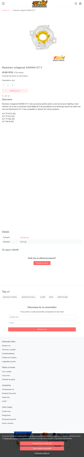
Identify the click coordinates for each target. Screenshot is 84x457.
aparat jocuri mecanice (29, 297)
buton (51, 297)
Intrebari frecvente (9, 393)
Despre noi (6, 345)
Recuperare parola (9, 419)
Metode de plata (8, 379)
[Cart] (80, 3)
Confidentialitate (8, 353)
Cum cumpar (6, 371)
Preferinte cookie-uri (42, 453)
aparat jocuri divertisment (12, 297)
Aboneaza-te (42, 329)
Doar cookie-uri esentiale (42, 448)
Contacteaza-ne (8, 389)
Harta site (6, 397)
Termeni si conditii (8, 349)
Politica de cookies (11, 438)
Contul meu (6, 411)
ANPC (4, 401)
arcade (42, 297)
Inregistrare (6, 415)
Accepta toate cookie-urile (42, 443)
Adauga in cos (15, 91)
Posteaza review (42, 263)
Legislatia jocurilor (9, 361)
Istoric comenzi (7, 423)
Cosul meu (6, 375)
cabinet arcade (62, 297)
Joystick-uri (5, 10)
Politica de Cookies (9, 357)
